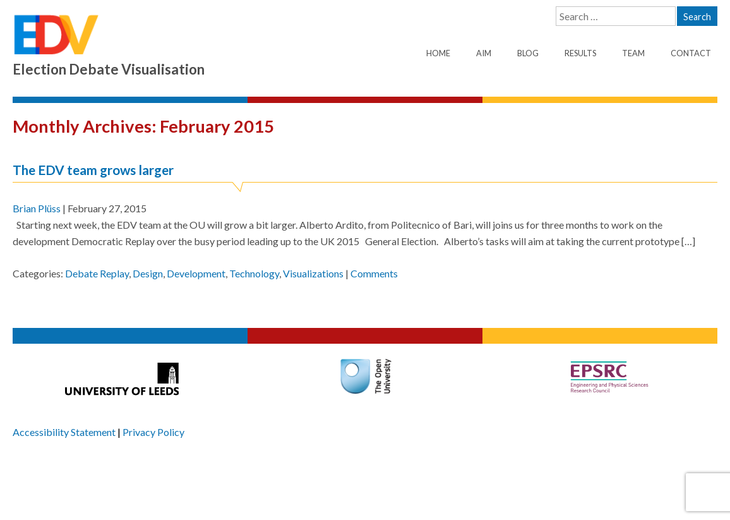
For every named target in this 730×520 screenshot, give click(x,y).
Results (580, 53)
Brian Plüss (37, 208)
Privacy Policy (153, 432)
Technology (254, 273)
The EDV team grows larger (93, 170)
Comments (374, 273)
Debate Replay (97, 273)
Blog (528, 53)
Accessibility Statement (64, 432)
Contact (691, 53)
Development (196, 273)
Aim (483, 53)
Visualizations (313, 273)
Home (438, 53)
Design (148, 273)
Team (633, 53)
